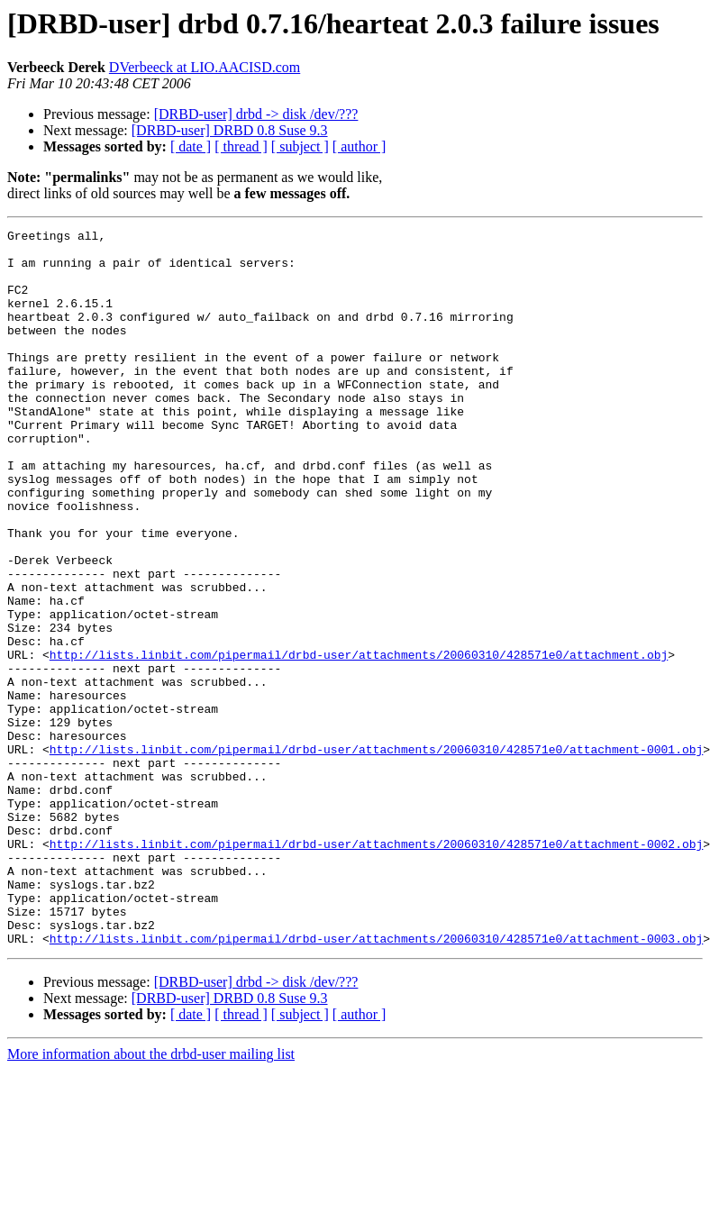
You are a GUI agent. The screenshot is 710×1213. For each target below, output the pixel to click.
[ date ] (190, 146)
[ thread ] (241, 146)
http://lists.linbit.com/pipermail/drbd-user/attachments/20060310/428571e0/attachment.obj (359, 741)
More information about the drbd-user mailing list (151, 1197)
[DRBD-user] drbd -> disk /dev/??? (256, 114)
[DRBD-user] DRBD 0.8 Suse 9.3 (230, 130)
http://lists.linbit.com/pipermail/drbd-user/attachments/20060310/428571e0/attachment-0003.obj (376, 1081)
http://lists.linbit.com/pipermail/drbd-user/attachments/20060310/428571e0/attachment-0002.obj (376, 968)
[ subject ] (300, 146)
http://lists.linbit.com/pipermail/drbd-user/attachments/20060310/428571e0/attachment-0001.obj (376, 854)
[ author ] (359, 146)
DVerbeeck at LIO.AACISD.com (204, 67)
